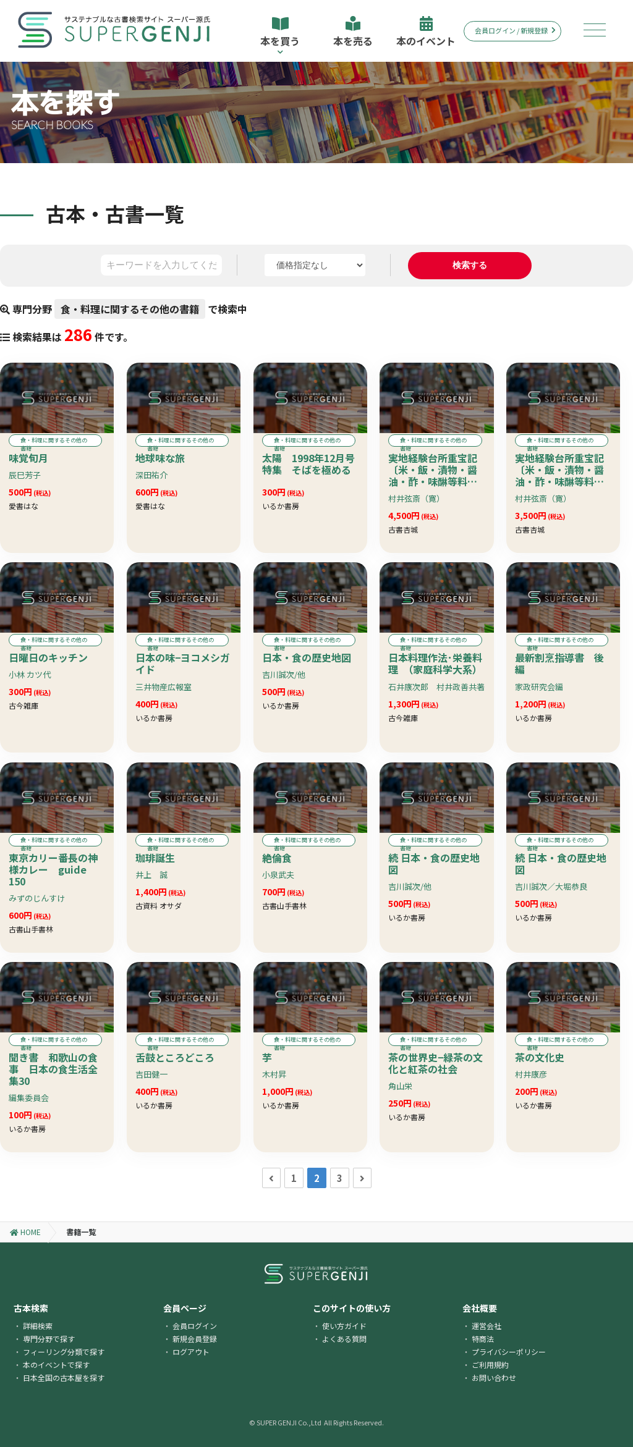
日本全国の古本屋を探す (63, 1377)
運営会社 (486, 1325)
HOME (25, 1231)
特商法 (483, 1338)
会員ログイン (194, 1325)
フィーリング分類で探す (63, 1351)
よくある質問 (344, 1338)
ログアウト (191, 1351)
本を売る (353, 32)
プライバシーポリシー (509, 1351)
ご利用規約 (490, 1364)
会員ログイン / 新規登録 (515, 30)
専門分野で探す (49, 1338)
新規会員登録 (194, 1338)
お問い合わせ (494, 1377)
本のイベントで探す (56, 1364)
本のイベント (426, 32)
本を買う (280, 35)
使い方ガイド (344, 1325)
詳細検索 (38, 1325)
